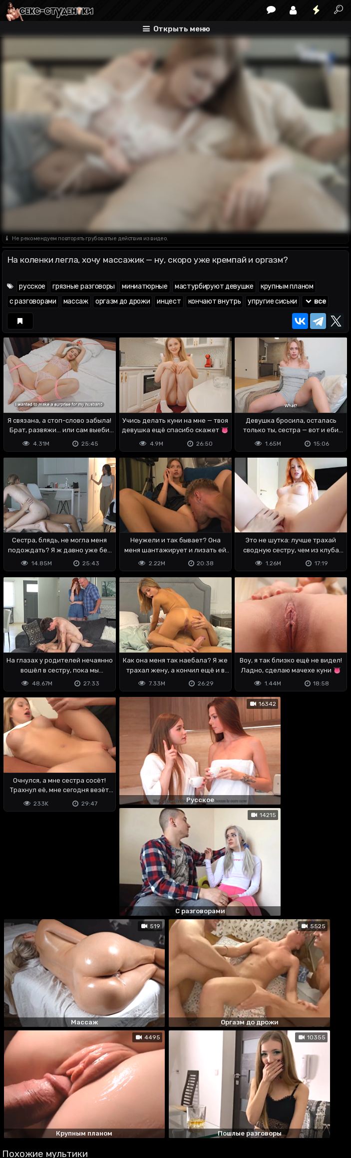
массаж (75, 301)
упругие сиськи (272, 301)
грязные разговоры (83, 286)
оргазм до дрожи (122, 301)
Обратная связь (106, 1111)
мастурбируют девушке (214, 286)
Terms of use (53, 1111)
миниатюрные (145, 286)
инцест (169, 301)
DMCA (17, 1111)
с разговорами (32, 301)
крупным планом (287, 286)
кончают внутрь (214, 301)
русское (32, 286)
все (315, 301)
